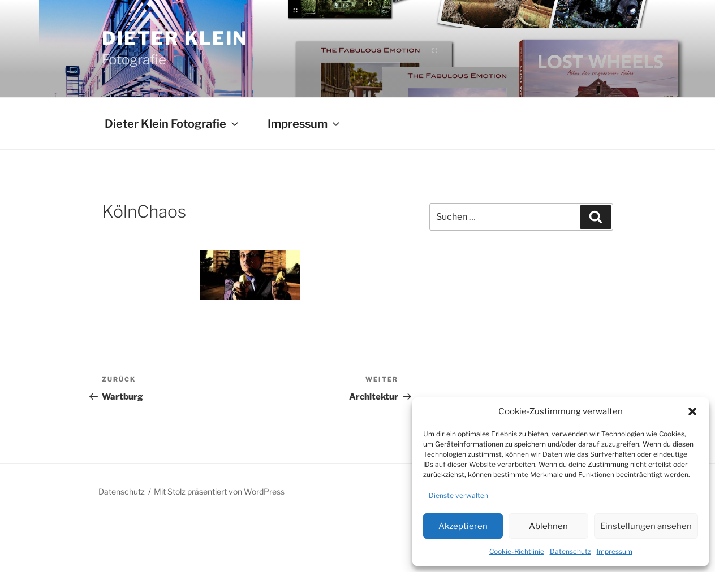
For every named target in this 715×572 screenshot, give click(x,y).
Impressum (614, 551)
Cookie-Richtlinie (516, 551)
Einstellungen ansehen (646, 526)
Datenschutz (570, 551)
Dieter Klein (175, 38)
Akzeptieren (463, 526)
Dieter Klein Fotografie (172, 124)
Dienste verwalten (458, 495)
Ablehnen (548, 526)
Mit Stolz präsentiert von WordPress (219, 491)
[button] (692, 411)
